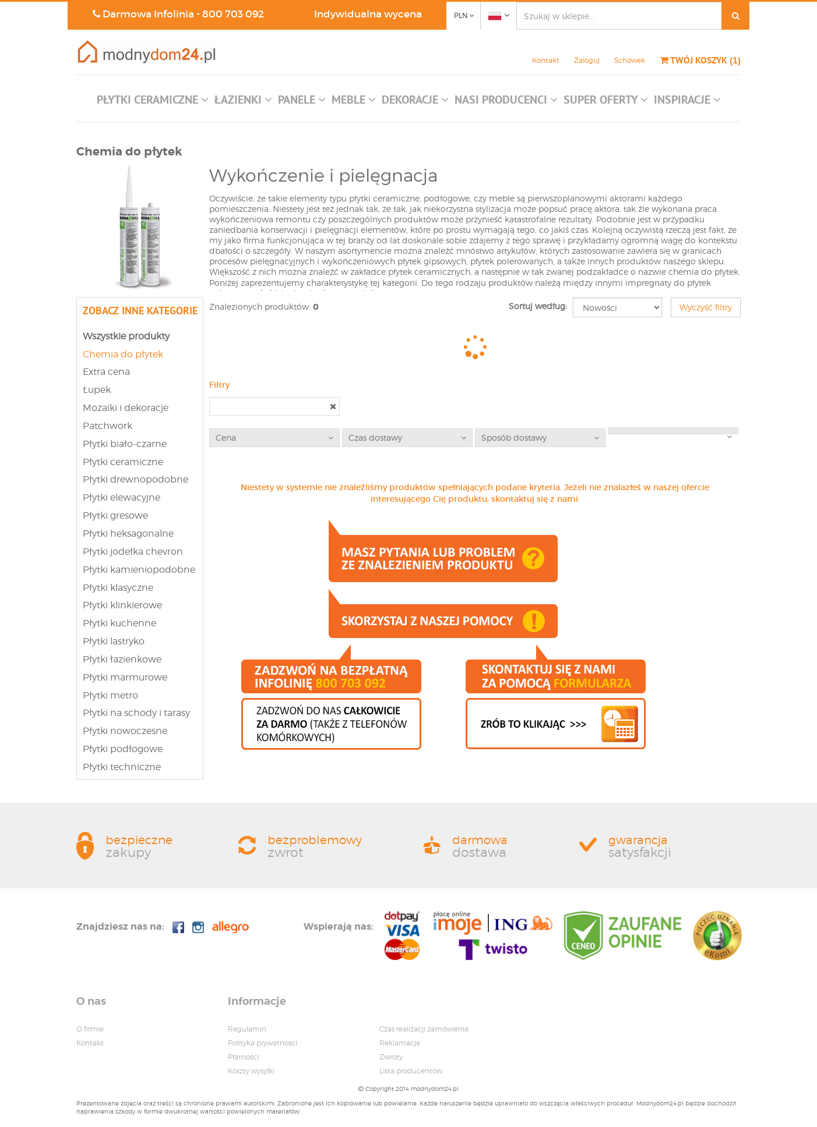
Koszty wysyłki (251, 1070)
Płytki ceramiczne (123, 461)
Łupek (97, 389)
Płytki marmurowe (125, 677)
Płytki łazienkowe (122, 659)
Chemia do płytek (123, 354)
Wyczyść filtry (705, 307)
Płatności (243, 1056)
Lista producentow (410, 1070)
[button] (152, 102)
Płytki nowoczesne (125, 730)
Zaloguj (587, 60)
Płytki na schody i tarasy (136, 712)
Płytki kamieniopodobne (139, 569)
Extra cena (106, 371)
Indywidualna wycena (368, 14)
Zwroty (391, 1056)
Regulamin (247, 1029)
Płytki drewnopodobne (135, 479)
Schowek (629, 60)
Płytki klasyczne (118, 587)
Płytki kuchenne (119, 623)
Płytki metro (110, 695)
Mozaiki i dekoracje (125, 407)
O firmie (90, 1029)
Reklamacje (399, 1043)
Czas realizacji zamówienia (424, 1029)
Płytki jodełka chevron (133, 551)
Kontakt (545, 60)
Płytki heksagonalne (128, 533)
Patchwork (107, 425)
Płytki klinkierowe (122, 605)
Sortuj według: (538, 306)
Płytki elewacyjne (121, 497)
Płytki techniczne (122, 766)
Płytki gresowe (115, 515)
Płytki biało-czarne (125, 443)
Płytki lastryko (114, 641)
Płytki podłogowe (123, 748)
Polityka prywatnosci (262, 1043)
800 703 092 (233, 14)
